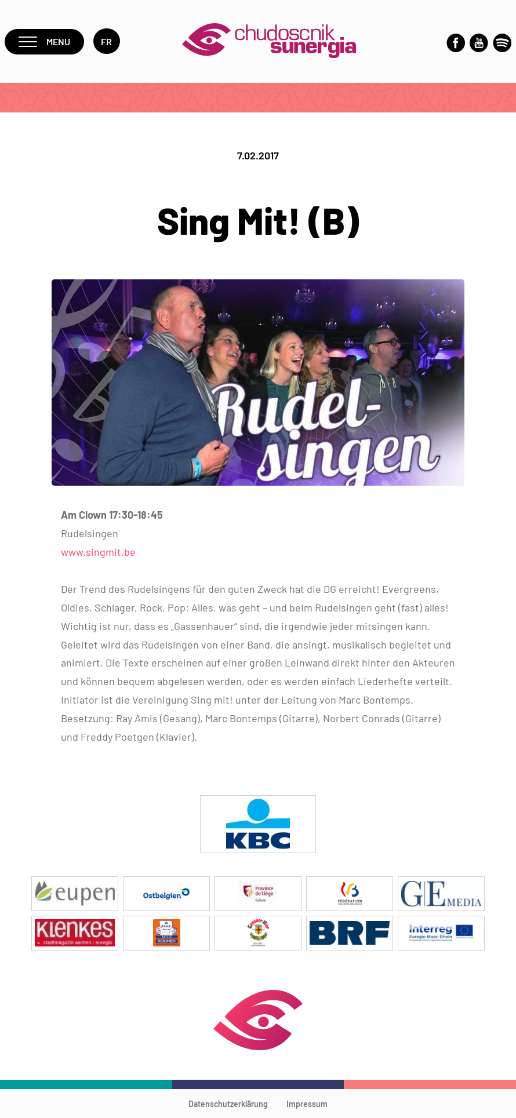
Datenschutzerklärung (228, 1104)
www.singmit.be (98, 551)
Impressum (307, 1104)
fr (106, 41)
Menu (44, 41)
